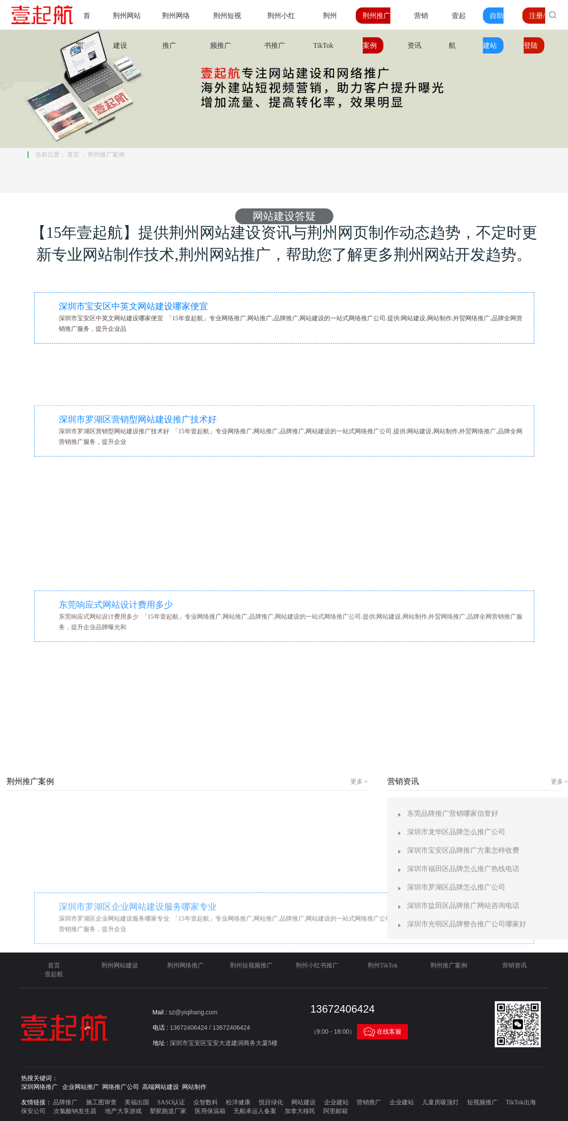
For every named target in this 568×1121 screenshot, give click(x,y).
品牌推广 (65, 1102)
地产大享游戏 (123, 1111)
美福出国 (137, 1102)
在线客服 (382, 1031)
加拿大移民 (300, 1111)
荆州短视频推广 (251, 965)
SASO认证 (171, 1102)
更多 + (359, 781)
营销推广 (369, 1102)
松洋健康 (238, 1102)
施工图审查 (101, 1102)
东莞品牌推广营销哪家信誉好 (452, 1066)
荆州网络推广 (185, 965)
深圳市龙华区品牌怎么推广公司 (456, 1084)
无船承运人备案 (254, 1111)
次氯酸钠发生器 (75, 1111)
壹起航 (54, 974)
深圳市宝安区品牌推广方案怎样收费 (463, 1103)
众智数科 (205, 1102)
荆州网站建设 (119, 965)
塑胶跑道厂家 (168, 1111)
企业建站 (336, 1102)
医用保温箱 (210, 1111)
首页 (73, 154)
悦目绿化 (271, 1102)
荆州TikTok (383, 965)
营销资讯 (514, 965)
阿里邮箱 (335, 1111)
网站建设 (303, 1102)
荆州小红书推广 (317, 965)
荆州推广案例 (106, 154)
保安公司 (33, 1111)
